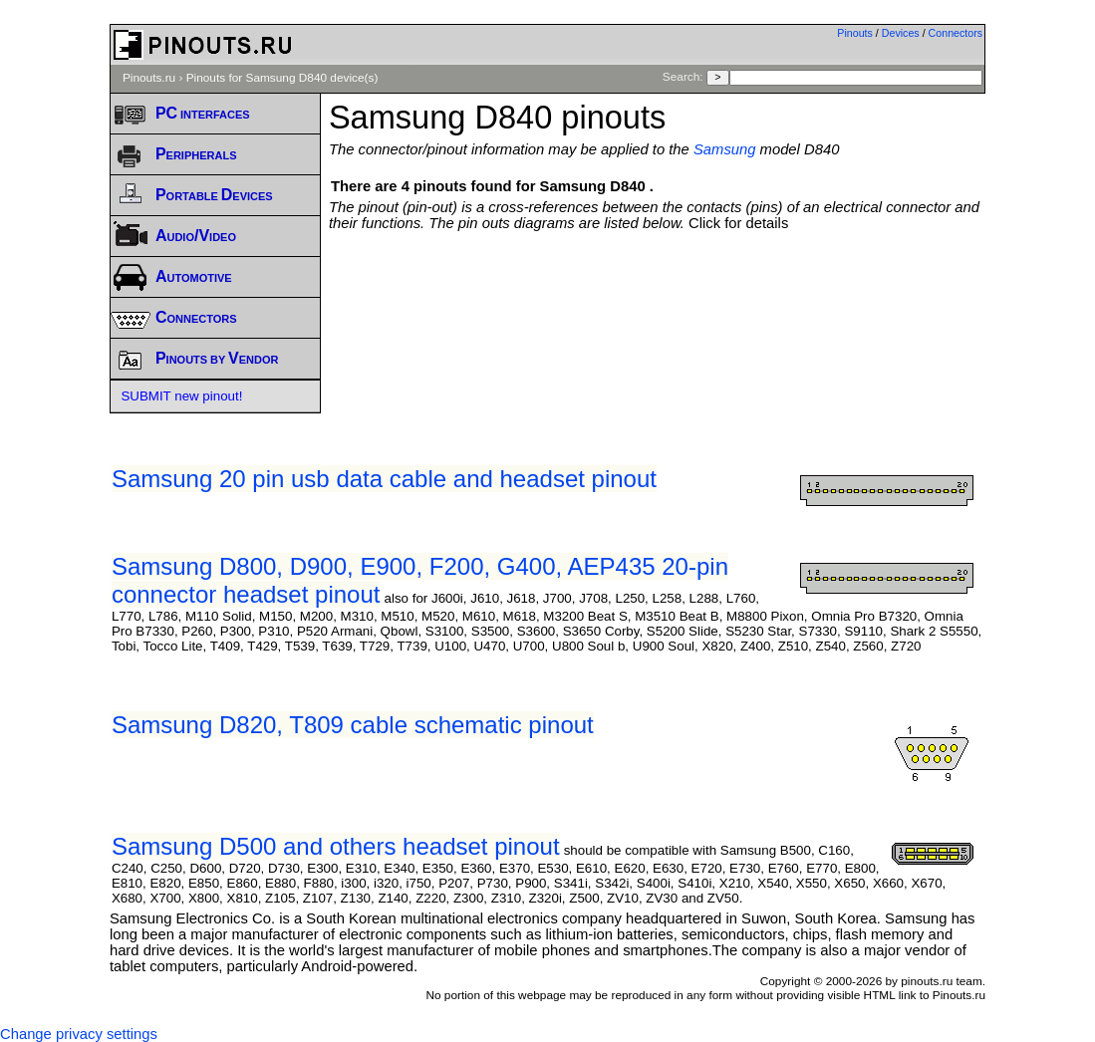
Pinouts (855, 33)
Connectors (956, 33)
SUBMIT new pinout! (181, 396)
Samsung (724, 149)
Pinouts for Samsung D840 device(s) (282, 78)
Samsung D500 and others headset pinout (336, 846)
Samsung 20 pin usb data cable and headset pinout (384, 478)
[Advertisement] (691, 286)
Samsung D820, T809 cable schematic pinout (353, 724)
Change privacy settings (78, 1034)
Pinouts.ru (149, 78)
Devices (901, 33)
